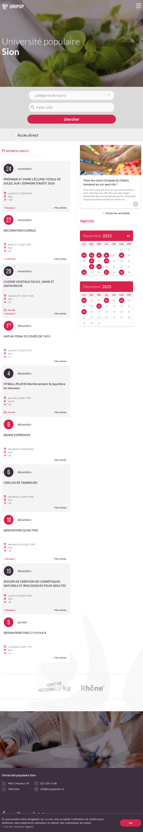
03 (84, 255)
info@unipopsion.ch (52, 789)
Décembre (97, 287)
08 (121, 255)
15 (84, 311)
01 (84, 300)
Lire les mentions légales (18, 826)
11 (91, 261)
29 (121, 272)
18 (91, 266)
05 (99, 255)
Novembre (97, 236)
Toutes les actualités (117, 213)
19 (99, 266)
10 (99, 306)
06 (106, 255)
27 (106, 272)
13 (106, 261)
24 (84, 272)
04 (91, 255)
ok (130, 823)
